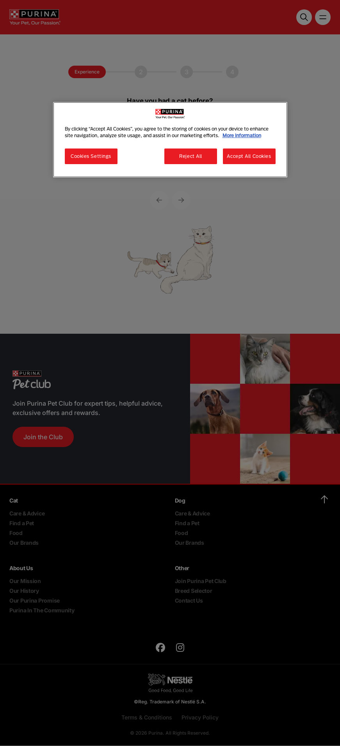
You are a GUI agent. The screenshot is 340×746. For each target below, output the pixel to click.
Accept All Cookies (249, 156)
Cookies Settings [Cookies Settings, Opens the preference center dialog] (91, 156)
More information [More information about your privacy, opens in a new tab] (242, 135)
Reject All (190, 156)
